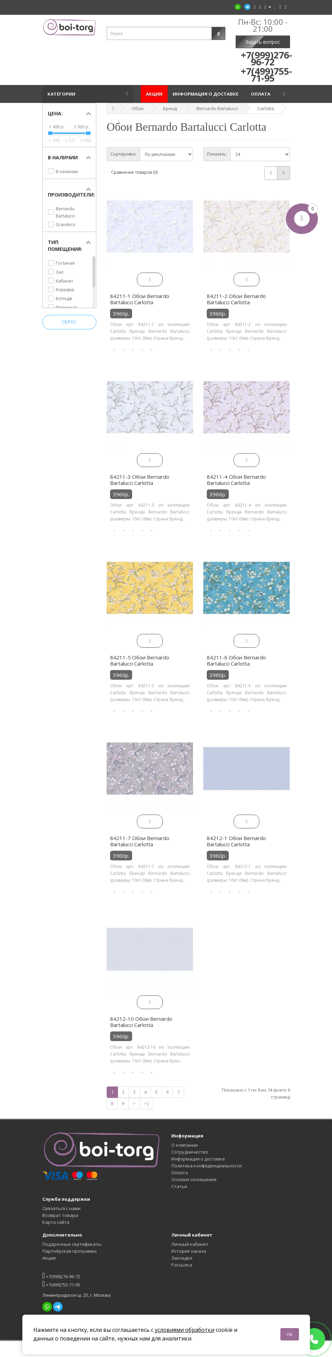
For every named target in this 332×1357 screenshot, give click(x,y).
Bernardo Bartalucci (217, 108)
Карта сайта (55, 1222)
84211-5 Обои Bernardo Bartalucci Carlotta (139, 660)
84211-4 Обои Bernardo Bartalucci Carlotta (236, 479)
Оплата (261, 94)
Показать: (217, 154)
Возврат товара (60, 1215)
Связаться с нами (61, 1208)
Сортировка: (123, 154)
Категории (62, 94)
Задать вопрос (262, 42)
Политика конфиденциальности (206, 1166)
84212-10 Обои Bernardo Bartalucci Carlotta (141, 1021)
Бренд (170, 108)
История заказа (188, 1251)
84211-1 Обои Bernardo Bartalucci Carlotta (139, 299)
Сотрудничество (189, 1152)
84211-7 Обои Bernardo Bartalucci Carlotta (139, 841)
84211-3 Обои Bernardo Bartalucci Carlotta (139, 479)
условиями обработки (184, 1330)
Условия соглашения (193, 1179)
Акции (154, 94)
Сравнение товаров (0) (134, 172)
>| (146, 1103)
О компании (184, 1145)
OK (290, 1334)
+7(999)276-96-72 (61, 1276)
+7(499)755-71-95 (61, 1284)
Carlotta (265, 108)
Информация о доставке (206, 94)
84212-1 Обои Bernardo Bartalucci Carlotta (236, 841)
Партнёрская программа (69, 1251)
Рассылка (181, 1265)
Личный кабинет (189, 1244)
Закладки (181, 1258)
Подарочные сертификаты (71, 1244)
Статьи (179, 1186)
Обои (137, 108)
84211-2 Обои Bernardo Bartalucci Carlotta (236, 299)
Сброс (69, 322)
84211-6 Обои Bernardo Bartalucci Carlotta (236, 660)
